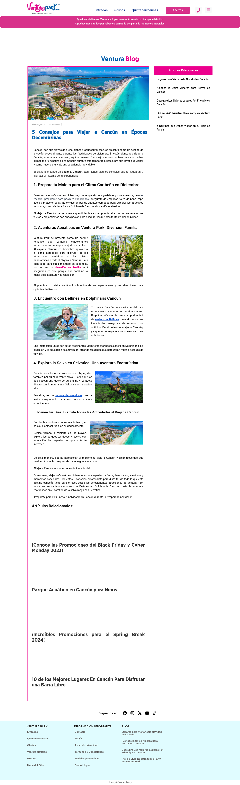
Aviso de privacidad (86, 745)
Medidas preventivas (87, 758)
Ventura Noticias (37, 751)
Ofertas (178, 10)
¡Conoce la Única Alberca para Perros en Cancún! (140, 742)
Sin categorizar (39, 125)
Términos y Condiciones (89, 751)
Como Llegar (82, 765)
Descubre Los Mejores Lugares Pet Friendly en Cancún (142, 751)
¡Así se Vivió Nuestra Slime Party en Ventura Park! (141, 760)
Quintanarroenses (145, 10)
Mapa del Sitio (35, 765)
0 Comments (54, 125)
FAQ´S (78, 738)
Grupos (119, 10)
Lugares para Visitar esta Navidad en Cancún (182, 79)
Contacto (80, 731)
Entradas (101, 10)
